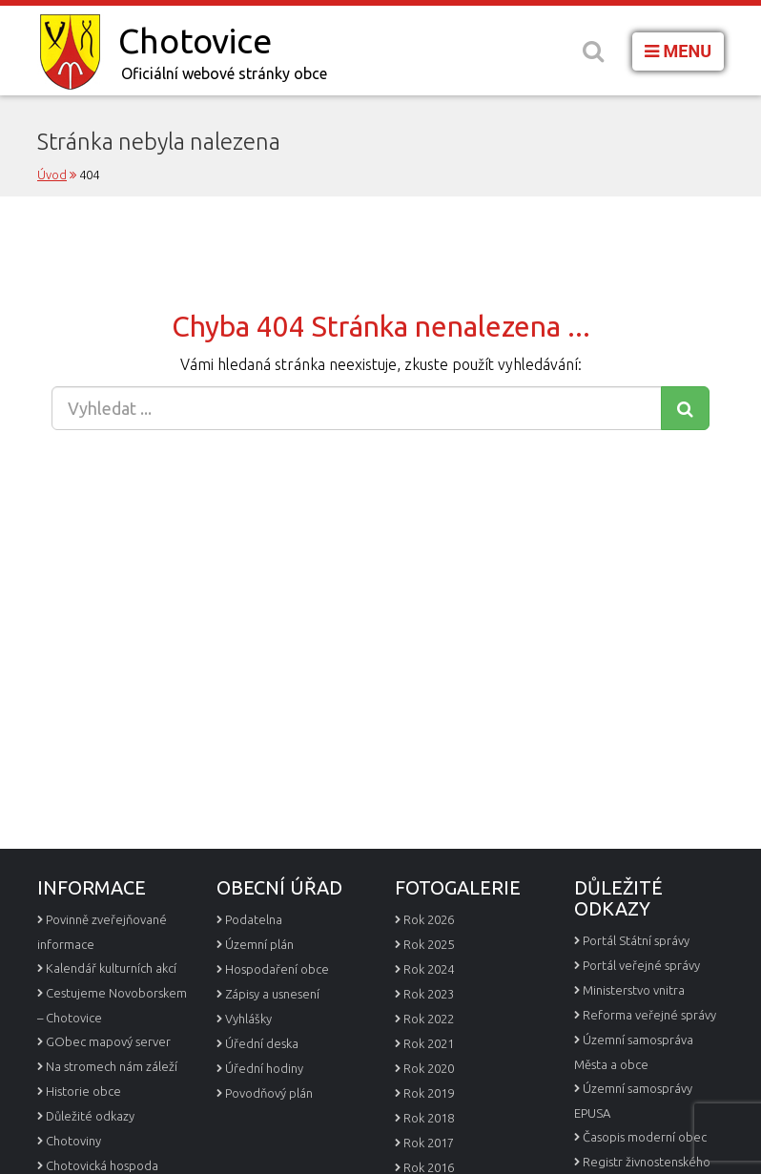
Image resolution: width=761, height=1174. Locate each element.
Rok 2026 (428, 919)
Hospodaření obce (277, 969)
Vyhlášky (248, 1018)
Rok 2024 (428, 969)
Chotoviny (73, 1140)
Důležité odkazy (90, 1116)
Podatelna (253, 919)
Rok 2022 (428, 1018)
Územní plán (259, 944)
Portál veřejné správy (641, 965)
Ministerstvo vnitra (634, 990)
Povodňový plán (269, 1093)
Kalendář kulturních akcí (111, 968)
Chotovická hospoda (102, 1165)
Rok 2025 (428, 944)
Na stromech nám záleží (111, 1066)
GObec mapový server (108, 1041)
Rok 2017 (428, 1142)
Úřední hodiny (264, 1068)
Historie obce (83, 1091)
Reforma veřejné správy (649, 1014)
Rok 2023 (428, 993)
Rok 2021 (428, 1043)
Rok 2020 (428, 1068)
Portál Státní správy (636, 940)
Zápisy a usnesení (272, 993)
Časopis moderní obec (645, 1136)
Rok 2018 (428, 1117)
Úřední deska (261, 1043)
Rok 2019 (428, 1093)
